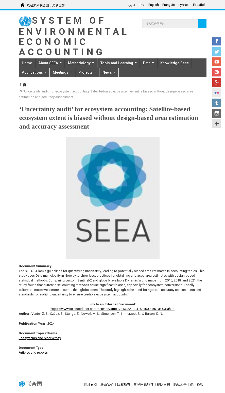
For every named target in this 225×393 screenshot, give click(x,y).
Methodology (81, 63)
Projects (87, 72)
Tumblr (216, 103)
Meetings (62, 72)
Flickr (216, 92)
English (153, 5)
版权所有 (123, 384)
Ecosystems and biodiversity (40, 338)
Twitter (216, 51)
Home (27, 63)
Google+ (216, 82)
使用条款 (196, 384)
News (108, 72)
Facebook (216, 41)
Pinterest (216, 72)
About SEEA (50, 63)
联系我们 (107, 384)
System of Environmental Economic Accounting (74, 36)
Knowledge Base (174, 63)
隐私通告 (180, 384)
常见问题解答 (143, 384)
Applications (34, 72)
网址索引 (90, 384)
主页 (22, 85)
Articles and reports (33, 352)
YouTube (216, 61)
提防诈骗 (163, 384)
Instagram (216, 113)
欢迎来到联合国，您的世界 (46, 4)
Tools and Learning (118, 63)
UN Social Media (216, 123)
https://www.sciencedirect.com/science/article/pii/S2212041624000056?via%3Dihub (112, 309)
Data (148, 63)
